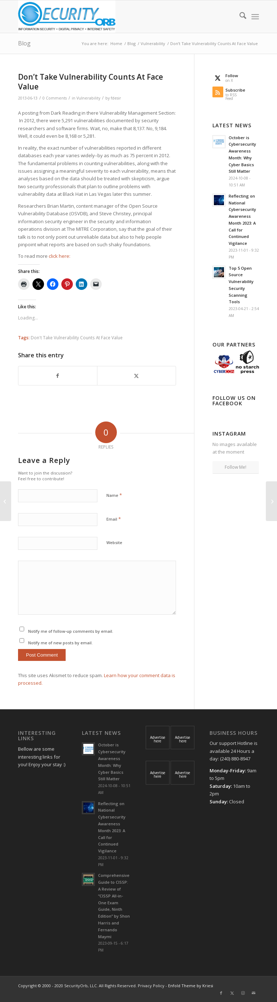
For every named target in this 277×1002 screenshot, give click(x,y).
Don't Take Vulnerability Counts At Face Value (77, 337)
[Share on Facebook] (57, 375)
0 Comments (55, 98)
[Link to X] (232, 993)
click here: (60, 256)
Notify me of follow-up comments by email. (70, 631)
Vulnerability (88, 98)
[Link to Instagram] (242, 993)
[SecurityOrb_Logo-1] (66, 16)
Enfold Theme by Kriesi (190, 985)
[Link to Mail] (253, 993)
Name (114, 495)
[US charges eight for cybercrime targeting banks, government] (271, 501)
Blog (24, 43)
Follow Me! (235, 467)
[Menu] (255, 16)
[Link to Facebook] (221, 993)
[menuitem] (239, 16)
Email (113, 519)
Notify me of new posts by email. (60, 642)
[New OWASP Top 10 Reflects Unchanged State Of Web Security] (5, 501)
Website (114, 542)
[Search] (239, 16)
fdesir (116, 98)
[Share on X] (136, 375)
